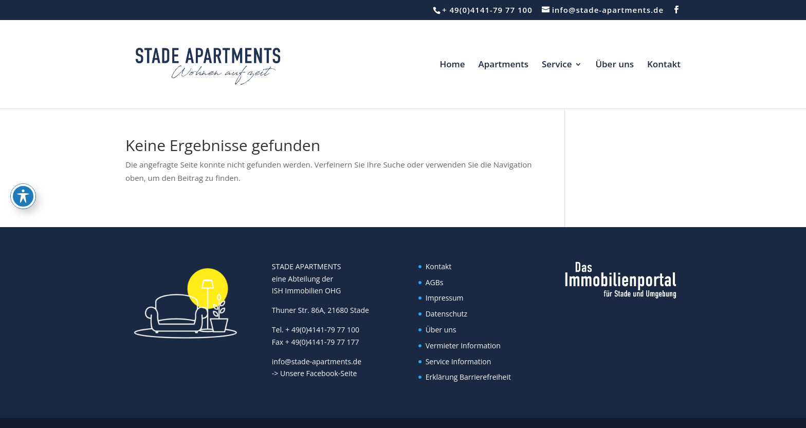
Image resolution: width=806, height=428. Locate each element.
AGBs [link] (435, 282)
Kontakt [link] (664, 65)
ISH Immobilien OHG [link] (306, 290)
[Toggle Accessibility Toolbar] (23, 162)
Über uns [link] (614, 65)
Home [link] (452, 65)
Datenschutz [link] (446, 314)
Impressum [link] (445, 298)
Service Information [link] (458, 361)
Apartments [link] (503, 65)
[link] (204, 63)
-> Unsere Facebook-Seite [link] (314, 373)
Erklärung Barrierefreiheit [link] (468, 377)
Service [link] (557, 65)
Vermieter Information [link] (463, 345)
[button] (676, 10)
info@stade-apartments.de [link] (316, 361)
